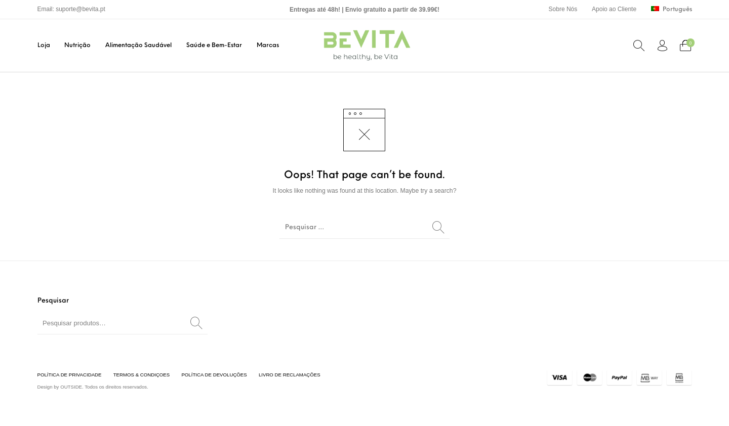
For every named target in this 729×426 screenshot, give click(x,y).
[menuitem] (562, 9)
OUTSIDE (71, 387)
